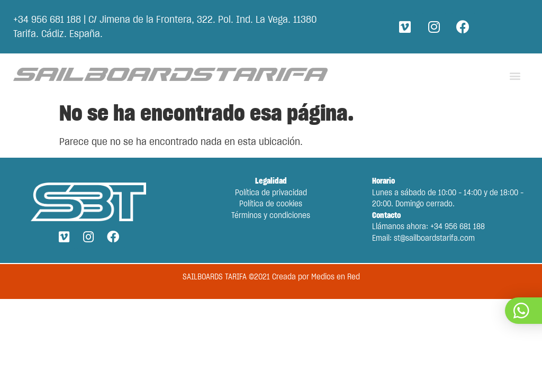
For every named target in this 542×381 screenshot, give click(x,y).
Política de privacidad (271, 193)
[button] (514, 75)
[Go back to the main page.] (170, 75)
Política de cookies (270, 204)
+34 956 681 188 (47, 20)
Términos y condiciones (270, 216)
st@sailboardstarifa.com (434, 238)
